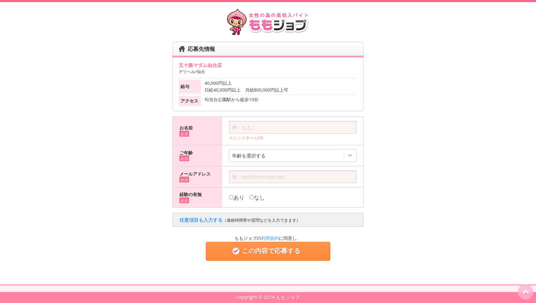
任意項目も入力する (239, 220)
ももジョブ (288, 297)
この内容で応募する (267, 250)
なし (257, 197)
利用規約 (270, 238)
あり (236, 197)
